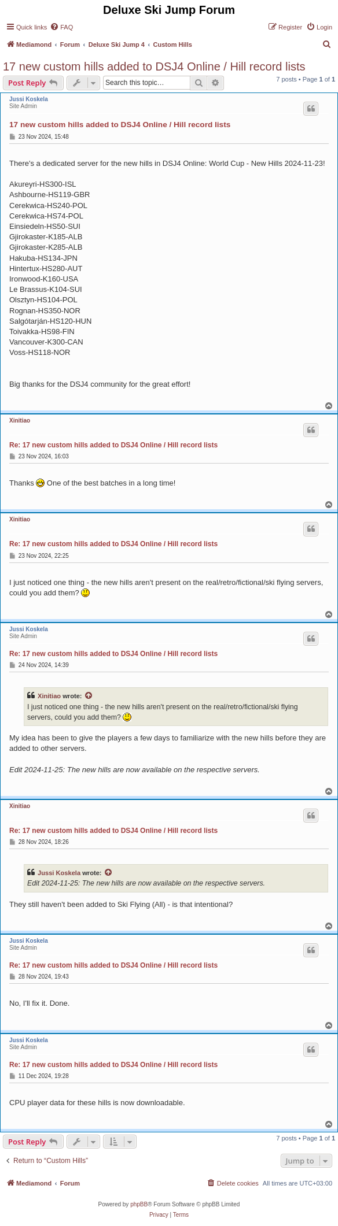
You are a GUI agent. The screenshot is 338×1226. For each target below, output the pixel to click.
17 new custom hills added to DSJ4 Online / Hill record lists (154, 66)
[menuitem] (61, 27)
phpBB (139, 1204)
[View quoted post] (89, 696)
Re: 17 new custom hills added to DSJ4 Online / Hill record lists (113, 445)
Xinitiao (19, 420)
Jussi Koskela (28, 99)
